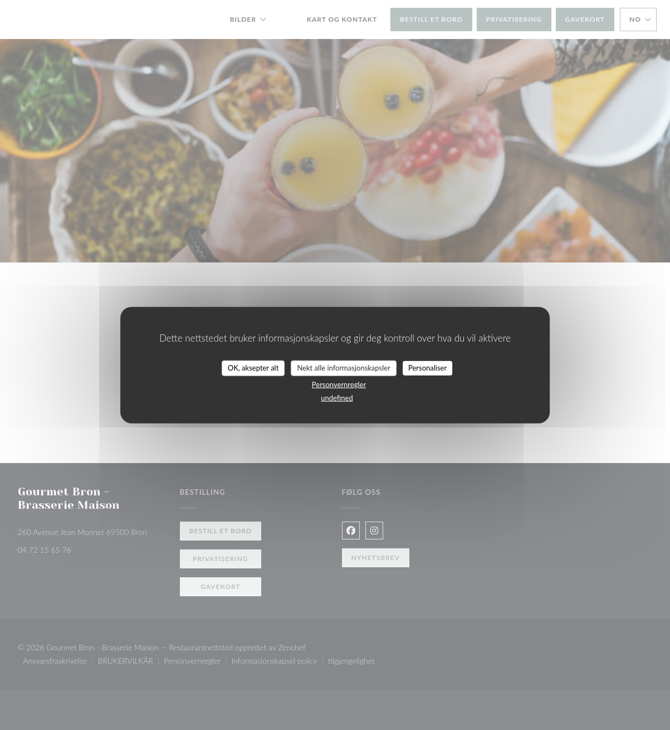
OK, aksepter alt (253, 367)
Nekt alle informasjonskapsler (343, 367)
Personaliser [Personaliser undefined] (427, 367)
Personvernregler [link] (339, 383)
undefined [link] (337, 397)
